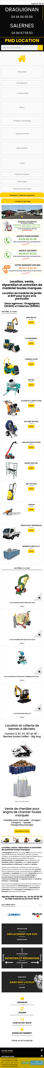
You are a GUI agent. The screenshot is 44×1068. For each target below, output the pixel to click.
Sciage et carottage (22, 120)
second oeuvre (7, 877)
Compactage (22, 93)
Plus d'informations (36, 1062)
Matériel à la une (22, 568)
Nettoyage (22, 181)
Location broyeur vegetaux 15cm (22, 639)
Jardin (22, 163)
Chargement (21, 83)
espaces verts (26, 879)
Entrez (31, 322)
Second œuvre (31, 421)
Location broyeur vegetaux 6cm (22, 602)
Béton (22, 107)
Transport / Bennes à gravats (22, 195)
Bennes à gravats (31, 546)
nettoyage (14, 881)
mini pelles (29, 877)
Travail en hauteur (22, 174)
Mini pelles (22, 72)
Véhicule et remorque (22, 189)
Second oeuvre (22, 133)
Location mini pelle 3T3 (22, 713)
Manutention (22, 148)
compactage (30, 875)
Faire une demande (22, 801)
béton (15, 879)
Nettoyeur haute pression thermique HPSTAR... (22, 676)
